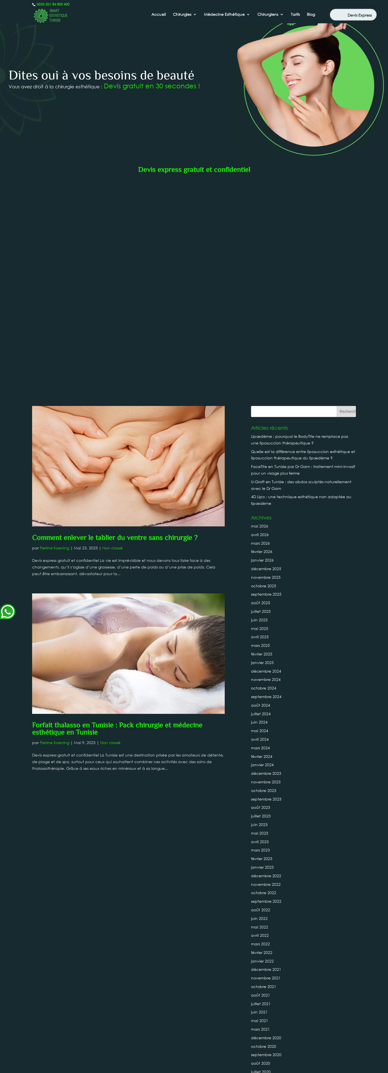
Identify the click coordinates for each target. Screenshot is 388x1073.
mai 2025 (259, 405)
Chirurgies (182, 14)
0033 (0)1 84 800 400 (52, 4)
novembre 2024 (266, 456)
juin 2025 (259, 396)
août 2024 (260, 481)
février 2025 (261, 430)
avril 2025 (260, 413)
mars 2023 (260, 626)
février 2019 (261, 950)
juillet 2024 (261, 490)
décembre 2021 (266, 746)
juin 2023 (259, 601)
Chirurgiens (267, 14)
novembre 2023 (266, 558)
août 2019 (260, 908)
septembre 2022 (266, 677)
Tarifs (295, 14)
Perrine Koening (54, 324)
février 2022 (261, 729)
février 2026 (261, 328)
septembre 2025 (266, 371)
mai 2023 (259, 609)
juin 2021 (259, 788)
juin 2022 (259, 695)
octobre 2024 (263, 464)
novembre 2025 (266, 353)
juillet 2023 (261, 592)
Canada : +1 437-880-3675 (194, 1048)
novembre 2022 (266, 660)
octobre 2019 (263, 891)
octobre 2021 (263, 763)
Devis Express (360, 15)
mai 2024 (259, 507)
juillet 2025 (261, 387)
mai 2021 (259, 797)
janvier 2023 (262, 643)
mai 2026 (259, 302)
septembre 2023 (266, 575)
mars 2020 (260, 857)
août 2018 (260, 1002)
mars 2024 (260, 524)
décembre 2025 (266, 345)
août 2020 (260, 839)
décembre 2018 (266, 967)
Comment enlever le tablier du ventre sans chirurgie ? (114, 314)
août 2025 (260, 379)
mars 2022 (260, 720)
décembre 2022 (266, 652)
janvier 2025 (262, 439)
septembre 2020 (266, 831)
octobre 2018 (263, 984)
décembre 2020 (266, 814)
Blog (311, 14)
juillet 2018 (261, 1010)
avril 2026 (260, 311)
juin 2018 (259, 1018)
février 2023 (261, 635)
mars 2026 (260, 319)
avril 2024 (260, 515)
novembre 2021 (266, 754)
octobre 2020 (263, 822)
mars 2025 (260, 421)
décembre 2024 (266, 447)
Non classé (112, 324)
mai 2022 (259, 703)
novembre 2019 (266, 882)
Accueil (158, 14)
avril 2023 (260, 618)
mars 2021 (260, 805)
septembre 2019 (266, 899)
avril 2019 (260, 933)
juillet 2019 (261, 916)
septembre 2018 (266, 993)
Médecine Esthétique (224, 14)
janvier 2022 (262, 737)
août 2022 (260, 686)
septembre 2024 (266, 473)
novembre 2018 (266, 976)
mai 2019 (259, 925)
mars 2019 (260, 942)
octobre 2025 (263, 362)
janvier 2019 (262, 959)
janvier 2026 (262, 336)
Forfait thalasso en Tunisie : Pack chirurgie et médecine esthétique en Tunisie (117, 506)
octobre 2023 (263, 567)
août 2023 (260, 584)
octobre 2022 (263, 669)
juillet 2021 (261, 780)
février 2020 (261, 865)
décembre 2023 (266, 549)
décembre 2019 (266, 874)
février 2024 (261, 533)
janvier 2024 (262, 541)
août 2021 (260, 771)
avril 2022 (260, 712)
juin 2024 (259, 498)
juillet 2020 (261, 848)
